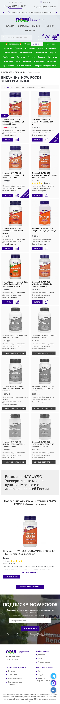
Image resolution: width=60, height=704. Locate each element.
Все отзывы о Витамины (30, 587)
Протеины (8, 61)
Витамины (37, 44)
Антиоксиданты (24, 66)
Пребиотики (8, 66)
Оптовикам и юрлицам (29, 26)
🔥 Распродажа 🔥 (13, 44)
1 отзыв (47, 183)
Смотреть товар (11, 577)
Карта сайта (12, 675)
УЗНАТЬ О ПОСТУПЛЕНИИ (14, 353)
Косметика (51, 61)
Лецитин (8, 48)
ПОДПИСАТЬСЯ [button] (30, 628)
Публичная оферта (15, 678)
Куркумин (27, 61)
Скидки (40, 675)
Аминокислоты (26, 53)
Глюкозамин (41, 53)
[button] (15, 7)
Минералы (39, 61)
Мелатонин (50, 44)
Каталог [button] (10, 26)
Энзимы (18, 48)
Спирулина (51, 48)
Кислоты (41, 57)
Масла (40, 48)
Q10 (18, 61)
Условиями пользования (25, 636)
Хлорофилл (30, 48)
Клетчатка (52, 57)
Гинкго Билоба (10, 53)
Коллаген (21, 57)
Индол (53, 53)
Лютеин (31, 57)
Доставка (41, 655)
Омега (27, 44)
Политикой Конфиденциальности (41, 634)
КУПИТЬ (8, 140)
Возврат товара (44, 662)
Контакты (30, 30)
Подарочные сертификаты (45, 66)
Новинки (49, 26)
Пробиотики (8, 57)
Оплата (40, 658)
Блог (39, 671)
